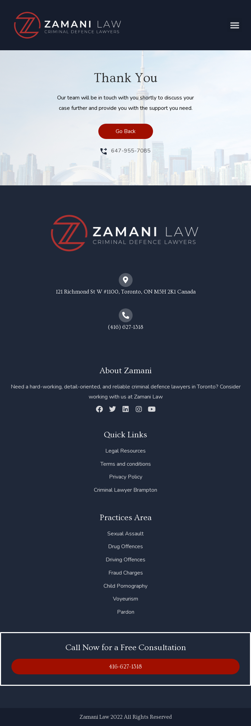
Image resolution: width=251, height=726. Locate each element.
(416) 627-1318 (125, 327)
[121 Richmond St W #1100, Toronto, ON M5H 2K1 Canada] (126, 280)
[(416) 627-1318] (126, 315)
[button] (234, 25)
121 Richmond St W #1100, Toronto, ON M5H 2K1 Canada (126, 292)
